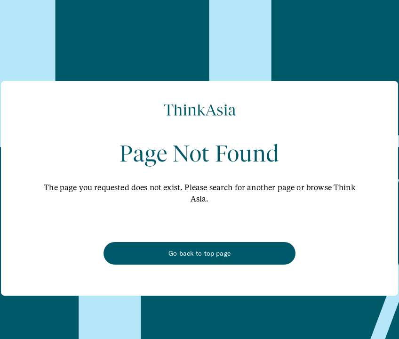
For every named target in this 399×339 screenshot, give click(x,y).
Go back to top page (199, 253)
